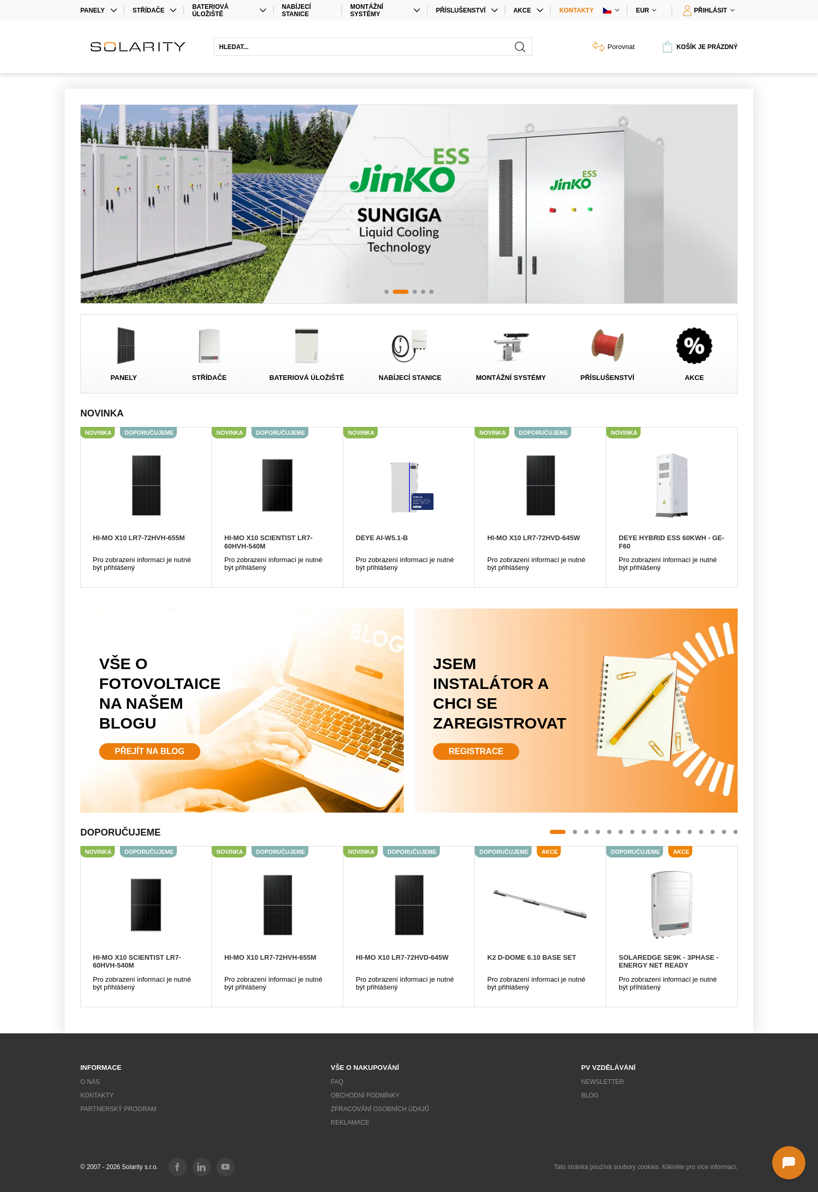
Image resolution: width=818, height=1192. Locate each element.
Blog (589, 1095)
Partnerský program (118, 1109)
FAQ (337, 1082)
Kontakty (576, 10)
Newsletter (602, 1082)
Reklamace (350, 1122)
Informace (101, 1067)
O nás (90, 1082)
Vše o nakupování (365, 1067)
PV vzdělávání (608, 1067)
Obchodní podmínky (365, 1095)
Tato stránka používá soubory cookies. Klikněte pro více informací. (646, 1167)
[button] (386, 292)
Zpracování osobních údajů (380, 1109)
